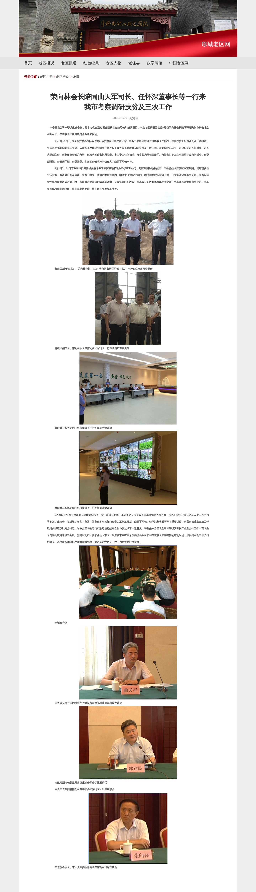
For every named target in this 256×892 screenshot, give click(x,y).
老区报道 (69, 63)
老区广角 (46, 77)
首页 (28, 63)
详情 (76, 77)
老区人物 (113, 63)
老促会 (134, 63)
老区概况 (46, 63)
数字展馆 (154, 63)
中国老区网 (179, 63)
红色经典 (91, 63)
